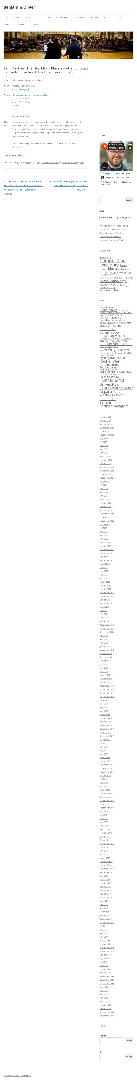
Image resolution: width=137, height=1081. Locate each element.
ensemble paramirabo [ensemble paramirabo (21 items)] (109, 330)
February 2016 (106, 793)
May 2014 (104, 850)
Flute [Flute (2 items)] (102, 273)
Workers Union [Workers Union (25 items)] (111, 290)
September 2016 (107, 772)
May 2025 (104, 449)
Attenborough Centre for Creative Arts (28, 95)
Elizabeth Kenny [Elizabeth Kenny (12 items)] (110, 325)
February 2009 (106, 1005)
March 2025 (105, 456)
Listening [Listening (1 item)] (103, 275)
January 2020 (105, 646)
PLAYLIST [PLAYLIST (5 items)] (105, 284)
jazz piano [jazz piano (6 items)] (104, 341)
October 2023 (106, 517)
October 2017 (106, 732)
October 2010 (106, 954)
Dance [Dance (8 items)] (123, 265)
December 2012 (107, 890)
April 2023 (104, 538)
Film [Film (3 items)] (128, 269)
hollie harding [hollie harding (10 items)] (108, 338)
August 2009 (105, 987)
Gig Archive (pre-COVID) (14, 24)
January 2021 (105, 621)
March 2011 (105, 940)
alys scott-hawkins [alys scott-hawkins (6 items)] (107, 307)
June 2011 (104, 929)
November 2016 (107, 764)
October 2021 (106, 599)
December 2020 (107, 624)
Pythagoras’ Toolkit (58, 17)
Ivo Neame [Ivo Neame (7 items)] (126, 338)
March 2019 (105, 675)
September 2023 (107, 521)
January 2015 (105, 836)
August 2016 (105, 775)
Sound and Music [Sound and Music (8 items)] (108, 371)
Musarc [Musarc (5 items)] (120, 353)
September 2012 (107, 897)
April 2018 (104, 711)
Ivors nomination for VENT (111, 240)
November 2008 (107, 1015)
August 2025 (105, 438)
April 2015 (104, 825)
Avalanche (79, 17)
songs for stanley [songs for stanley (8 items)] (108, 369)
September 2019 (107, 657)
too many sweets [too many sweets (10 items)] (109, 376)
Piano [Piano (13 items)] (128, 353)
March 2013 (105, 879)
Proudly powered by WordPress (17, 1075)
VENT (39, 17)
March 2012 (105, 911)
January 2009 (105, 1008)
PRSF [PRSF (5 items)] (112, 355)
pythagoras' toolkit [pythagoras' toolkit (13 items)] (113, 358)
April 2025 (104, 452)
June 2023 (104, 531)
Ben (81, 162)
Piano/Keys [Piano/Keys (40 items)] (118, 281)
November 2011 (107, 922)
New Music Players (50, 162)
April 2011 (104, 936)
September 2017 (107, 736)
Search (103, 195)
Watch (94, 17)
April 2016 (104, 786)
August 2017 (105, 739)
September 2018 (107, 696)
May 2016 (104, 782)
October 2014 (106, 840)
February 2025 (106, 460)
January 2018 (105, 721)
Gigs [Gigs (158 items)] (108, 272)
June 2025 (104, 445)
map (48, 95)
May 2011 (104, 933)
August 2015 (105, 811)
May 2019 (104, 668)
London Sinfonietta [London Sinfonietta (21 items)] (116, 343)
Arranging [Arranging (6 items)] (105, 257)
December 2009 (107, 976)
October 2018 (106, 693)
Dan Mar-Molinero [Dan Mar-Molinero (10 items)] (110, 317)
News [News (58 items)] (104, 280)
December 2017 (107, 725)
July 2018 (103, 700)
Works (107, 17)
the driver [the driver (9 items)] (105, 374)
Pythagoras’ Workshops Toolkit (114, 225)
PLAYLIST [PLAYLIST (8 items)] (104, 355)
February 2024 (106, 503)
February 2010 (106, 969)
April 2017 (104, 754)
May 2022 (104, 574)
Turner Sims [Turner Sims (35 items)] (112, 380)
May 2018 (104, 707)
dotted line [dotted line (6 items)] (120, 320)
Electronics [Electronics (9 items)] (125, 323)
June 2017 (104, 746)
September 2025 (107, 434)
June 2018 (104, 703)
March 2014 (105, 858)
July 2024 (103, 485)
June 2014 (104, 847)
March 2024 (105, 499)
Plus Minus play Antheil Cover (113, 229)
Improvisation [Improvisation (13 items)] (122, 273)
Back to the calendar (15, 155)
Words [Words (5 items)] (112, 287)
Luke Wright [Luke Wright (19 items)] (109, 349)
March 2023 (105, 542)
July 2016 (103, 779)
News (17, 17)
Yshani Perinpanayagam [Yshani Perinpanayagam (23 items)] (114, 404)
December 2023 (107, 510)
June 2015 (104, 818)
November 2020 (107, 628)
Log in (103, 1025)
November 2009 (107, 980)
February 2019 (106, 678)
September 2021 (107, 603)
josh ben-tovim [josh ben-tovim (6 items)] (115, 341)
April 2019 (104, 671)
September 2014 (107, 843)
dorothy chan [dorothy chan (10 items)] (107, 320)
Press (119, 17)
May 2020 (104, 639)
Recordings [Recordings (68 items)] (119, 284)
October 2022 (106, 556)
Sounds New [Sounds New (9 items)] (124, 371)
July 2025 (103, 442)
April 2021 (104, 617)
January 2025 (105, 463)
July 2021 (103, 610)
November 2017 (107, 728)
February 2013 (106, 883)
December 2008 (107, 1012)
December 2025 (107, 424)
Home (6, 17)
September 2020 (107, 632)
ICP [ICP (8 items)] (118, 338)
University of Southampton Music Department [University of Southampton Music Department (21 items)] (116, 388)
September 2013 (107, 872)
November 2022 (107, 553)
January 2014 (105, 865)
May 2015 (104, 822)
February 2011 (106, 944)
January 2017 (105, 761)
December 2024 (107, 467)
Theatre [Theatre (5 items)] (104, 287)
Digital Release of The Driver (112, 233)
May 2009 (104, 994)
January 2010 (105, 972)
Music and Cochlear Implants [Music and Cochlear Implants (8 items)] (116, 277)
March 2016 (105, 789)
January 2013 (105, 886)
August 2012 (105, 901)
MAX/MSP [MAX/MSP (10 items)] (125, 349)
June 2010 (104, 965)
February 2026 (106, 417)
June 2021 (104, 614)
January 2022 (105, 589)
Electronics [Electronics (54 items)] (117, 268)
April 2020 (104, 642)
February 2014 (106, 861)
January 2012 (105, 915)
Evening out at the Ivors (110, 236)
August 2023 (105, 524)
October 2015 (106, 804)
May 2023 (104, 535)
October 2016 (106, 768)
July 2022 (103, 567)
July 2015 (103, 815)
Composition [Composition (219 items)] (113, 261)
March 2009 (105, 1001)
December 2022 (107, 549)
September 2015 (107, 807)
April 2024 (104, 495)
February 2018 (106, 718)
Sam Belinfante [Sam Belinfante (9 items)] (108, 367)
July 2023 (103, 528)
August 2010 (105, 958)
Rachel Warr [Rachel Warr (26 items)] (110, 361)
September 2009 (107, 983)
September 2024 (107, 477)
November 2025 (107, 427)
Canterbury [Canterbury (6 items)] (123, 310)
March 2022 (105, 581)
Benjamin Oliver (19, 7)
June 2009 (104, 990)
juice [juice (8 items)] (125, 340)
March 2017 (105, 757)
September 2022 (107, 560)
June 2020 (104, 635)
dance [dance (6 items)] (119, 315)
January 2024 (105, 506)
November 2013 (107, 868)
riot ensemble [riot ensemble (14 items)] (109, 364)
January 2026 (105, 420)
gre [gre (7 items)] (101, 336)
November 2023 (107, 513)
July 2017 (103, 743)
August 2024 (105, 481)
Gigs (28, 17)
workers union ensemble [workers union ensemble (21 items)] (112, 397)
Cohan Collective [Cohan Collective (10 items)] (122, 312)
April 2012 (104, 908)
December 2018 (107, 685)
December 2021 (107, 592)
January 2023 (105, 546)
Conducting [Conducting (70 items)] (109, 264)
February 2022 (106, 585)
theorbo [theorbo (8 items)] (115, 374)
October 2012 (106, 893)
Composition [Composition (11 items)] (108, 315)
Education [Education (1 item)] (103, 269)
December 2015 (107, 797)
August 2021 (105, 607)
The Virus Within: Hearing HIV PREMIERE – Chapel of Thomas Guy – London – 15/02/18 (68, 185)
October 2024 (106, 474)
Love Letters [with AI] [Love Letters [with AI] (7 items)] (109, 346)
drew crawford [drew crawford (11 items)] (109, 323)
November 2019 (107, 650)
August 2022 (105, 564)
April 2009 (104, 997)
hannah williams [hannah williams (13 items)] (114, 336)
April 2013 (104, 876)
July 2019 (103, 664)
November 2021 (107, 596)
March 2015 (105, 829)
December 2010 (107, 947)
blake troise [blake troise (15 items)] (108, 310)
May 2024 (104, 492)
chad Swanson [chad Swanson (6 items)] (106, 312)
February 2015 (106, 832)
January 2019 (105, 682)
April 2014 (104, 854)
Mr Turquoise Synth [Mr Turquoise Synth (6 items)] (108, 353)
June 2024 (104, 488)
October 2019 (106, 653)
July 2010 (103, 962)
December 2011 (107, 919)
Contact (36, 24)
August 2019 (105, 660)
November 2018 (107, 689)
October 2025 (106, 431)
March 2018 (105, 714)
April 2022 (104, 578)
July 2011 (103, 926)
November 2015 (107, 800)
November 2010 (107, 951)
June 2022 (104, 571)
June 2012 (104, 904)
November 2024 (107, 470)
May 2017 (104, 750)
